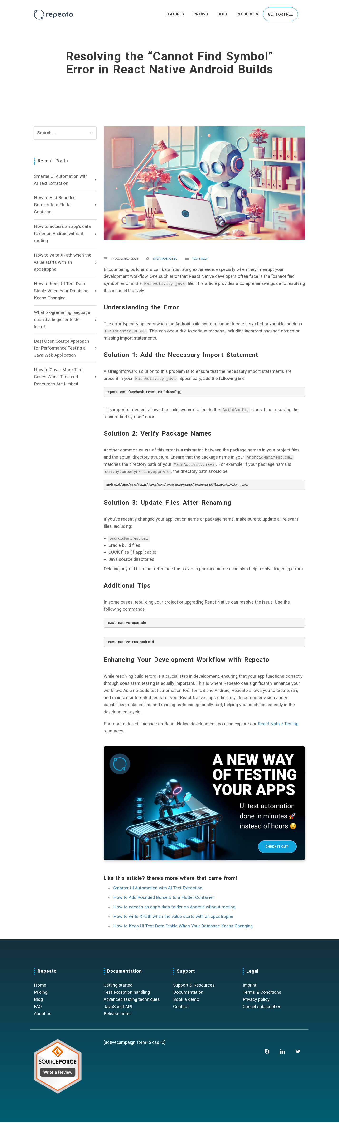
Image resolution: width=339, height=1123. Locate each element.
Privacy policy (256, 1000)
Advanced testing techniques (132, 1000)
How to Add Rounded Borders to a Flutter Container (55, 205)
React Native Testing (278, 724)
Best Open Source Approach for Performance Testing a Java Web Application (61, 348)
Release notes (118, 1014)
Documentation (188, 993)
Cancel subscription (262, 1007)
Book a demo (186, 1000)
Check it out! (277, 847)
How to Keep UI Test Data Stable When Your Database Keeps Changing (61, 291)
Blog (38, 1000)
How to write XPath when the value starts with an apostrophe (62, 262)
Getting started (118, 986)
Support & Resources (194, 986)
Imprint (249, 986)
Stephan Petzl (165, 258)
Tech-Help (200, 258)
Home (40, 986)
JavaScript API (118, 1007)
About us (42, 1014)
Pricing (40, 993)
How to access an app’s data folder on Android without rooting (62, 233)
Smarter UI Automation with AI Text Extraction (61, 180)
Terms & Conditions (262, 993)
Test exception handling (127, 993)
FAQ (38, 1007)
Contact (181, 1007)
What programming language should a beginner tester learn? (62, 319)
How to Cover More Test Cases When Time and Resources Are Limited (58, 377)
